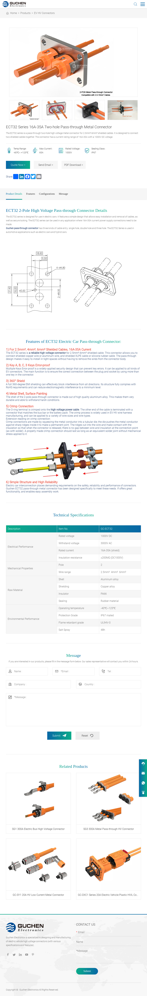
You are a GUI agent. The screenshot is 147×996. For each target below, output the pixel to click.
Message (63, 193)
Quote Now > (18, 164)
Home (13, 13)
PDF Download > (73, 164)
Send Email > (45, 164)
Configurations (47, 193)
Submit (59, 735)
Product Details (14, 193)
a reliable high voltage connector (47, 352)
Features (30, 193)
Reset (88, 735)
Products (25, 13)
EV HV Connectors (44, 13)
